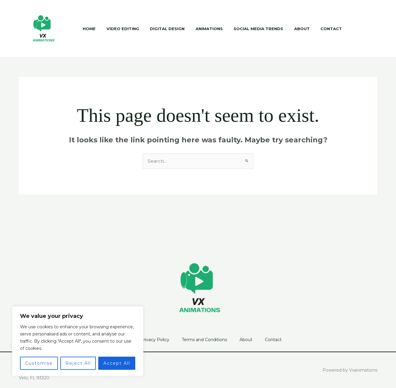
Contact (311, 28)
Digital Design (159, 28)
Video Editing (118, 28)
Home (87, 28)
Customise (39, 363)
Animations (198, 28)
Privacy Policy (153, 340)
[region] (77, 341)
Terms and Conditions (204, 340)
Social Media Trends (244, 28)
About (284, 28)
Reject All (78, 363)
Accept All (116, 363)
